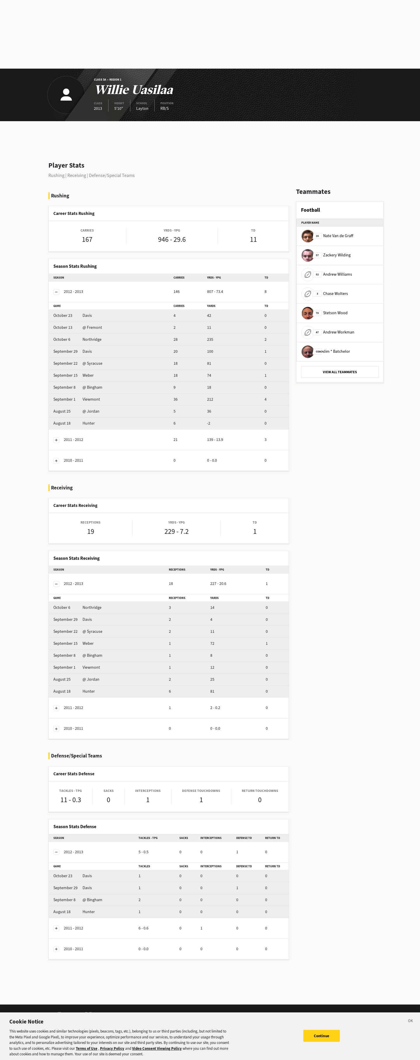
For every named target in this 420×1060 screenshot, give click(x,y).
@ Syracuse (77, 363)
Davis (72, 315)
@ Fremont (77, 327)
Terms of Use (86, 1052)
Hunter (74, 423)
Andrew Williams (326, 274)
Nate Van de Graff (327, 236)
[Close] (410, 1026)
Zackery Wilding (326, 255)
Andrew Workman (327, 332)
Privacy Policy (112, 1052)
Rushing (56, 175)
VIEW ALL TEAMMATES (340, 372)
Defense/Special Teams (112, 175)
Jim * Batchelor (325, 351)
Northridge (77, 339)
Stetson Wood (324, 313)
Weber (73, 375)
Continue (321, 1040)
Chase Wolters (324, 293)
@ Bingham (77, 387)
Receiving (76, 175)
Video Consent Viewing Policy (157, 1052)
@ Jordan (76, 411)
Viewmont (76, 399)
